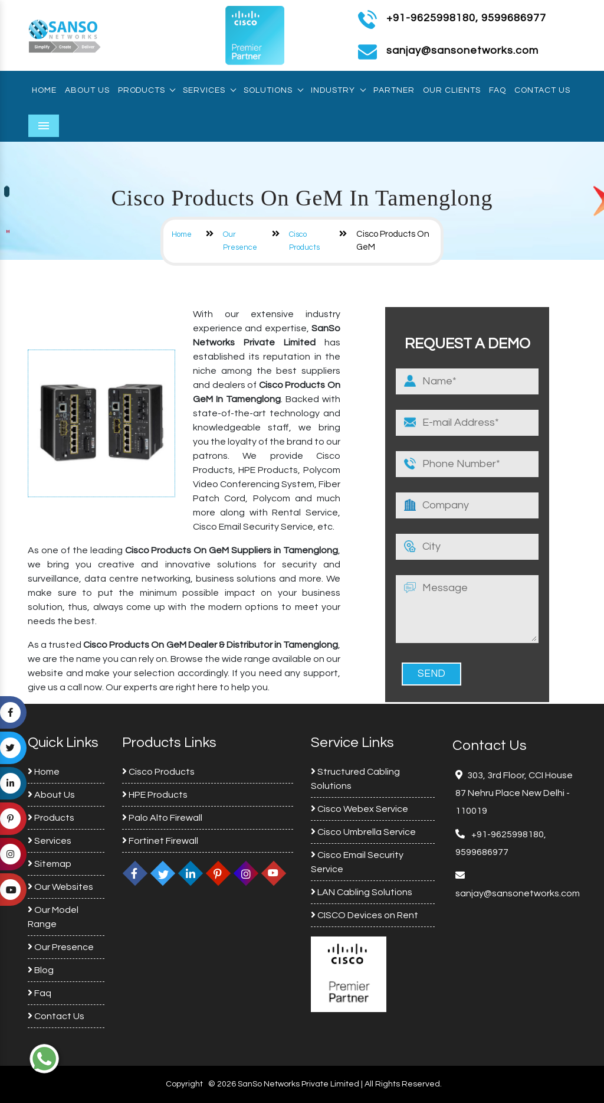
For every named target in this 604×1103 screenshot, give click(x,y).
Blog (41, 970)
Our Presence (61, 947)
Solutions (273, 90)
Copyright (184, 1084)
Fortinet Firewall (160, 841)
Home (44, 90)
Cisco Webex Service (359, 809)
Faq (497, 90)
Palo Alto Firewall (162, 818)
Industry (338, 90)
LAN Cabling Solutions (361, 892)
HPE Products (155, 794)
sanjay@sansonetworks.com (517, 893)
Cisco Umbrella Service (363, 832)
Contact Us (542, 90)
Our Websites (60, 887)
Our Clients (452, 90)
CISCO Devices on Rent (364, 915)
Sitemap (49, 864)
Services (209, 90)
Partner (394, 90)
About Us (87, 90)
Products (146, 90)
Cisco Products (158, 771)
